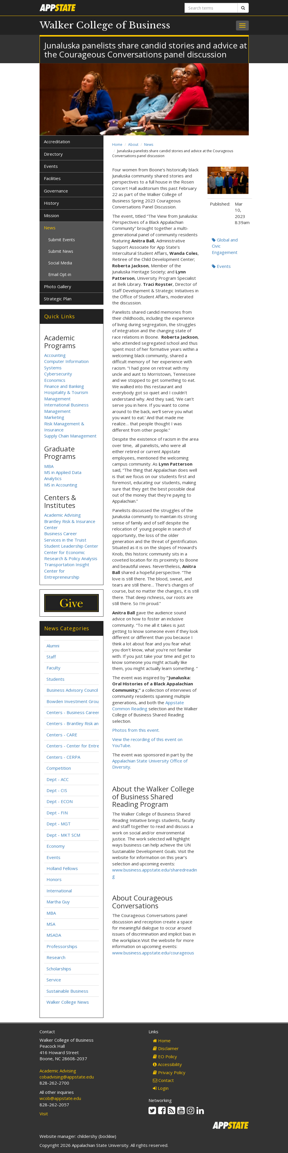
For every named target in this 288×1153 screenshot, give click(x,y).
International (59, 891)
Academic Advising (62, 515)
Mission (51, 215)
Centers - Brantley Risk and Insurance (84, 723)
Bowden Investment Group (73, 701)
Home (117, 144)
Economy (55, 846)
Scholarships (58, 969)
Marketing (54, 417)
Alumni (52, 646)
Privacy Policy (169, 1072)
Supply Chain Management (70, 436)
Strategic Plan (57, 299)
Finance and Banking (64, 386)
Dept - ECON (59, 801)
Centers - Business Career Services (81, 712)
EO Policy (165, 1056)
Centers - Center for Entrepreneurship (85, 746)
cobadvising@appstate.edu (67, 1077)
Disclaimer (166, 1048)
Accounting (55, 355)
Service (53, 980)
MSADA (53, 935)
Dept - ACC (57, 779)
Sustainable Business (67, 991)
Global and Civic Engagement (225, 246)
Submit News (60, 251)
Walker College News (67, 1002)
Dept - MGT (58, 824)
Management (57, 411)
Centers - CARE (61, 735)
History (51, 203)
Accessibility (167, 1064)
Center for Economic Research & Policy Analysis (70, 555)
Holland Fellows (62, 868)
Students (55, 679)
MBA (48, 466)
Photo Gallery (57, 286)
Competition (58, 768)
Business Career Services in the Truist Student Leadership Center (71, 540)
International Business (66, 405)
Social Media (60, 263)
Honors (54, 879)
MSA (50, 924)
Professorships (61, 946)
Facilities (52, 178)
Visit (44, 1113)
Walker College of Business (105, 25)
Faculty (53, 668)
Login (161, 1088)
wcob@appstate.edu (60, 1098)
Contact (163, 1080)
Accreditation (57, 141)
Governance (56, 191)
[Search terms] (211, 8)
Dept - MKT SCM (63, 835)
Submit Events (61, 239)
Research (55, 957)
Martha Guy (58, 902)
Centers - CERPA (63, 757)
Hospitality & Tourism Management (66, 395)
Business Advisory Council (72, 690)
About (133, 144)
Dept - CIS (56, 790)
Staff (51, 657)
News (148, 144)
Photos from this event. (136, 730)
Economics (54, 380)
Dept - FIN (57, 813)
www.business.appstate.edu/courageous (153, 953)
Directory (53, 154)
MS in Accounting (60, 485)
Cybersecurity (58, 374)
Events (221, 266)
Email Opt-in (59, 274)
